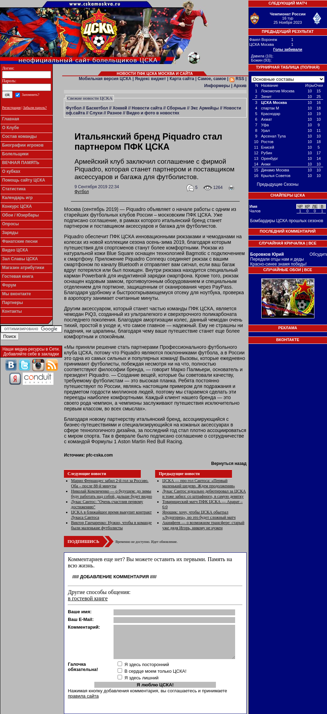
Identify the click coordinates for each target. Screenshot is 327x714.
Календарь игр (17, 197)
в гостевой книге (88, 598)
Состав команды (19, 136)
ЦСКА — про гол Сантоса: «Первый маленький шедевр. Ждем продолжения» (198, 483)
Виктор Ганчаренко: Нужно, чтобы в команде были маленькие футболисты (111, 525)
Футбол (73, 108)
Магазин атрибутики (23, 267)
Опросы (10, 223)
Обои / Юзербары (20, 215)
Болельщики (15, 153)
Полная (309, 67)
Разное (114, 113)
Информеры (217, 85)
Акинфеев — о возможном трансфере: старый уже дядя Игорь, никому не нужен (203, 525)
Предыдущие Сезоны (277, 184)
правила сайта (83, 696)
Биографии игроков (23, 145)
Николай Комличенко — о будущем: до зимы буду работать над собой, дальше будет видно (111, 494)
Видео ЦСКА (15, 250)
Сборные (176, 108)
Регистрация (11, 107)
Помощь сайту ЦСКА (23, 180)
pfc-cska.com (99, 455)
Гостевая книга (17, 276)
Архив (239, 85)
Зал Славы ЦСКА (20, 258)
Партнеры (12, 302)
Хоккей (119, 108)
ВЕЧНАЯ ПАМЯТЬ (20, 162)
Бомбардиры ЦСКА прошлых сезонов (286, 220)
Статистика (14, 188)
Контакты (12, 311)
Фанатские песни (20, 241)
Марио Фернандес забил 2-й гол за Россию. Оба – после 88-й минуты (109, 483)
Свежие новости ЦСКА (89, 98)
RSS (237, 78)
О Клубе (10, 127)
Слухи (95, 113)
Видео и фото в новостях (152, 113)
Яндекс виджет (150, 78)
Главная (10, 118)
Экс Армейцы (205, 108)
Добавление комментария (114, 576)
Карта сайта (181, 78)
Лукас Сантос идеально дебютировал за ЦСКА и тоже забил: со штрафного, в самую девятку (204, 494)
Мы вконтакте (16, 293)
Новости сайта (147, 108)
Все (312, 243)
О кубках (11, 171)
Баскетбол (97, 108)
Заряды (10, 232)
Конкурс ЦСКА (17, 206)
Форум (9, 285)
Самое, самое (212, 78)
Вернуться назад (228, 463)
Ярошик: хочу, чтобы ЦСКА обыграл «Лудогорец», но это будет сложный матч (198, 515)
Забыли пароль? (35, 107)
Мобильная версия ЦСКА (105, 78)
